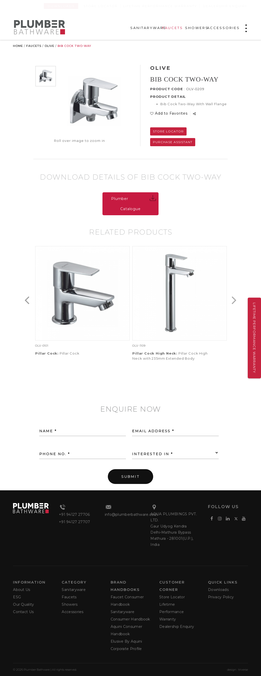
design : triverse (237, 669)
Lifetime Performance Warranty (160, 6)
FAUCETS (172, 28)
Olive (49, 46)
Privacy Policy (221, 597)
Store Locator (101, 6)
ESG (17, 597)
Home (18, 46)
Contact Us (23, 612)
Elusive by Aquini (126, 641)
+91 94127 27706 (74, 514)
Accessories (72, 612)
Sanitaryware (74, 589)
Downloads (61, 6)
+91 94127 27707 (74, 522)
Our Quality (23, 604)
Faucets (33, 46)
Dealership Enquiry (225, 6)
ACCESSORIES (223, 28)
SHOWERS (196, 28)
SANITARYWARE (148, 28)
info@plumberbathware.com (131, 514)
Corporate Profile (126, 648)
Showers (69, 604)
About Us (21, 589)
